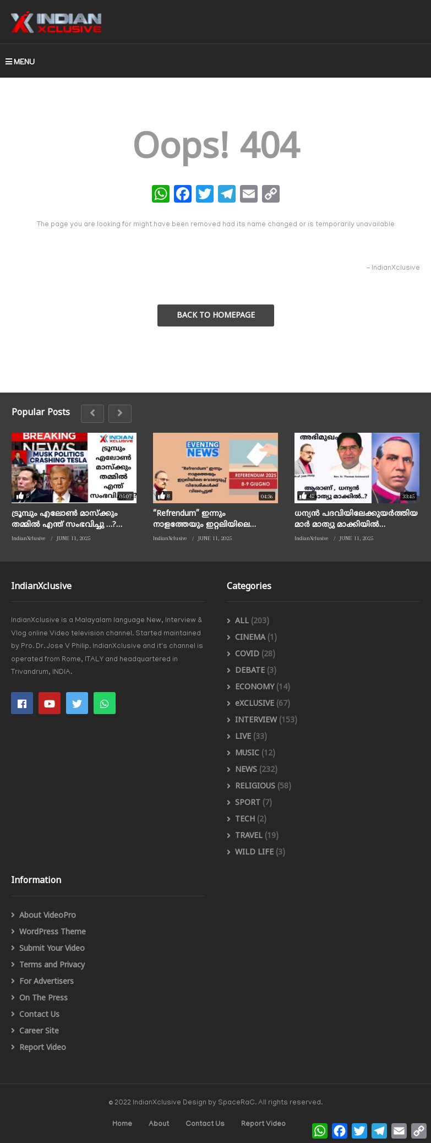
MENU (20, 61)
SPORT (247, 803)
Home (122, 1124)
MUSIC (247, 753)
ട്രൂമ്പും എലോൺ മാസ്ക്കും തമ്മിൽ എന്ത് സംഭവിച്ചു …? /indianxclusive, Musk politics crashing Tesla (65, 519)
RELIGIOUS (255, 786)
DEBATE (250, 671)
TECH (245, 819)
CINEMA (250, 638)
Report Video (42, 1048)
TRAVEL (249, 836)
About (159, 1124)
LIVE (243, 737)
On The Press (43, 998)
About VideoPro (47, 916)
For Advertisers (46, 982)
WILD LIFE (254, 852)
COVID (247, 654)
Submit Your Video (52, 949)
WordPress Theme (52, 932)
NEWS (246, 770)
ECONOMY (254, 687)
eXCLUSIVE (254, 704)
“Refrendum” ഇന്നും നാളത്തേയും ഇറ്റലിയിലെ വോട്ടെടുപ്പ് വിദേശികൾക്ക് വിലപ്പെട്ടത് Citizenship (204, 519)
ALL (242, 621)
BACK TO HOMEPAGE (216, 315)
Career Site (39, 1031)
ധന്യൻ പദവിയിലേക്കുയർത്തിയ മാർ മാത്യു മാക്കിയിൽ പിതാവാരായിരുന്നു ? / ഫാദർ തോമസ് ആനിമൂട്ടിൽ (356, 519)
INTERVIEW (256, 720)
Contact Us (39, 1015)
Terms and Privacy (52, 965)
